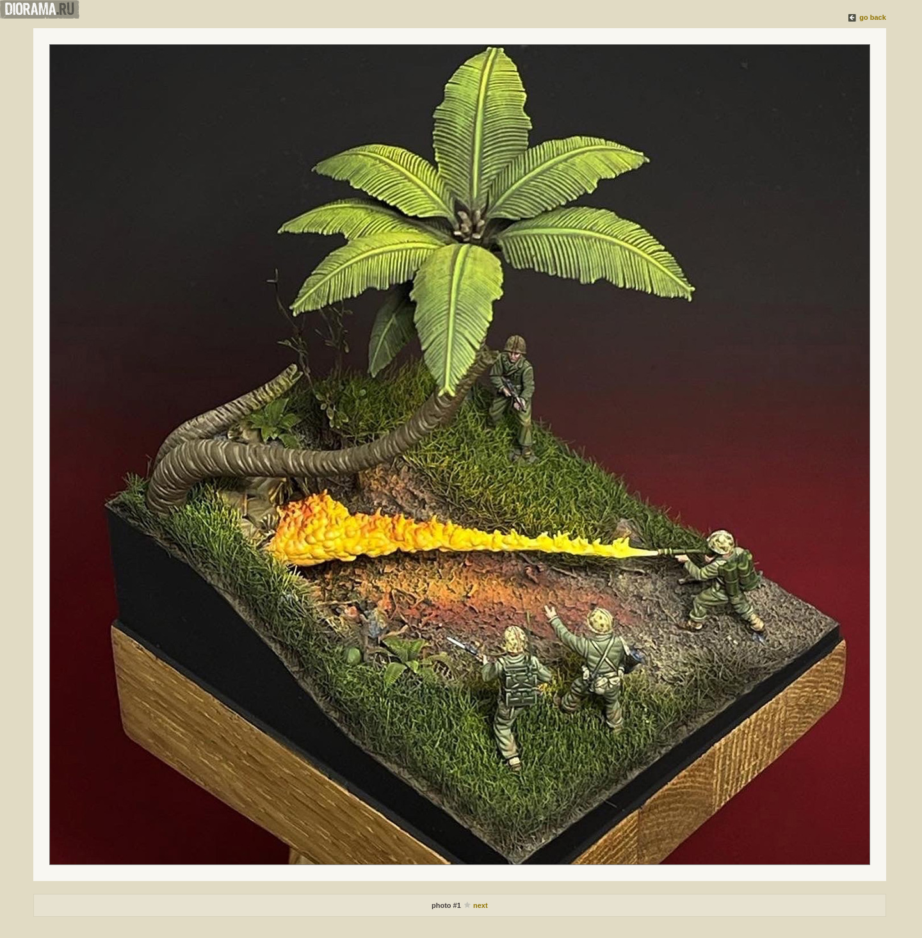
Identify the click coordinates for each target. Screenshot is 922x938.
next (480, 905)
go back (872, 17)
